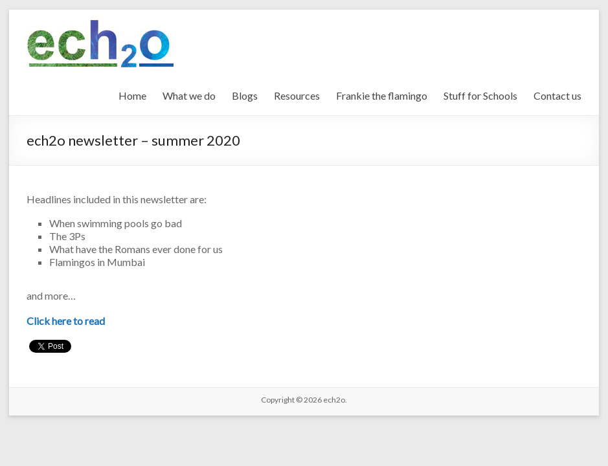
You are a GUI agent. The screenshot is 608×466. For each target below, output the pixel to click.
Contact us (557, 95)
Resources (297, 95)
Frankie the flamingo (381, 95)
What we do (189, 95)
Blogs (245, 95)
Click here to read (66, 321)
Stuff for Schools (480, 95)
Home (132, 95)
